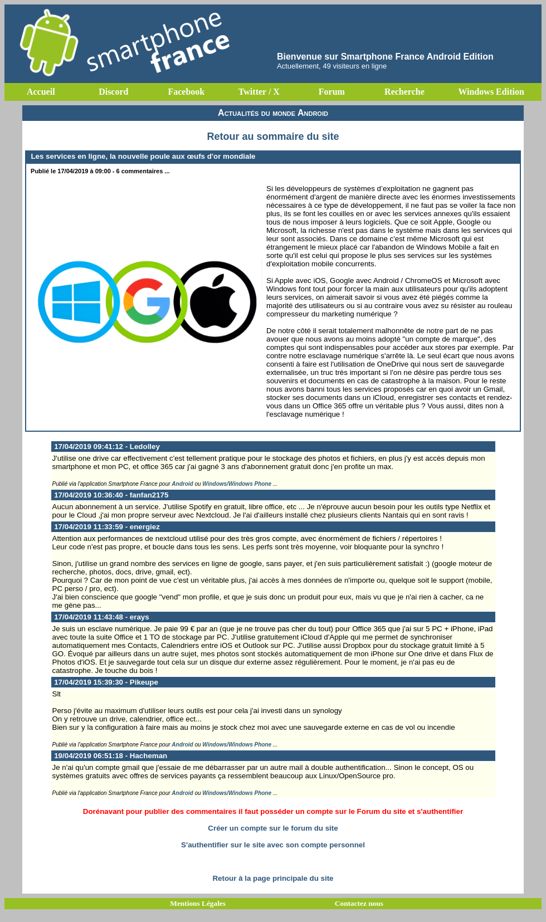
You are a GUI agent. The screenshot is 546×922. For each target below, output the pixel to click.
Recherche (404, 91)
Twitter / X (259, 91)
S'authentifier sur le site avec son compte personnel (273, 845)
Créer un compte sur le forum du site (273, 828)
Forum (332, 91)
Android (182, 484)
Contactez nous (359, 903)
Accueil (41, 91)
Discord (113, 91)
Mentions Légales (198, 903)
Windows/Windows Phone (236, 484)
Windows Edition (491, 91)
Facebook (186, 91)
